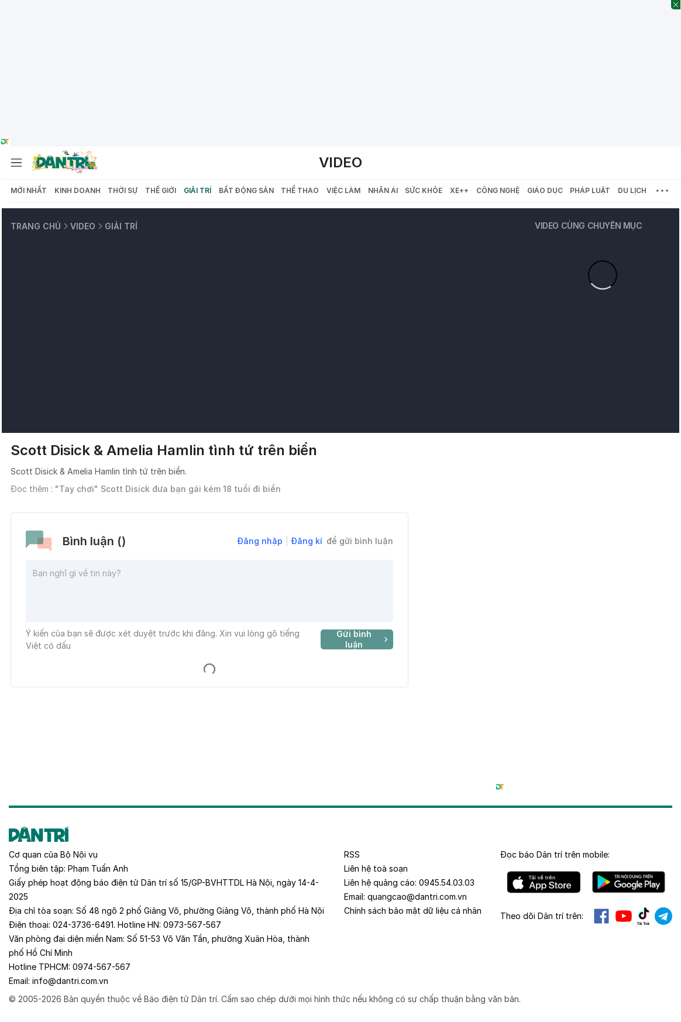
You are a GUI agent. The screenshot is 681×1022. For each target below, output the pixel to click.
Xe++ (459, 190)
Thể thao (300, 190)
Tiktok (643, 916)
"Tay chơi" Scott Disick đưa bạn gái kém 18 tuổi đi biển (168, 489)
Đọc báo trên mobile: (555, 854)
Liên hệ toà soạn (376, 868)
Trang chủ (36, 226)
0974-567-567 (101, 967)
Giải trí (197, 190)
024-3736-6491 (83, 925)
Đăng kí (306, 541)
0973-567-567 (192, 925)
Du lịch (632, 190)
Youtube (623, 916)
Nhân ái (383, 190)
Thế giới (160, 190)
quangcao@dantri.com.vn (417, 896)
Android (628, 882)
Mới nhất (29, 190)
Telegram (663, 916)
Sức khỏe (423, 190)
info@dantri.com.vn (70, 981)
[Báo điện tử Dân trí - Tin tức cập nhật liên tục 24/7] (65, 162)
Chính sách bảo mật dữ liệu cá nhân (412, 911)
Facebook (601, 916)
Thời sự (122, 190)
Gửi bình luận (363, 639)
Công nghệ (498, 190)
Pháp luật (590, 190)
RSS (352, 854)
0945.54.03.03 (446, 882)
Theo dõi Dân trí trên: (541, 916)
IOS (543, 882)
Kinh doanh (77, 190)
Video (340, 162)
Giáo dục (545, 190)
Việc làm (343, 190)
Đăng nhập (260, 541)
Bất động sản (246, 190)
